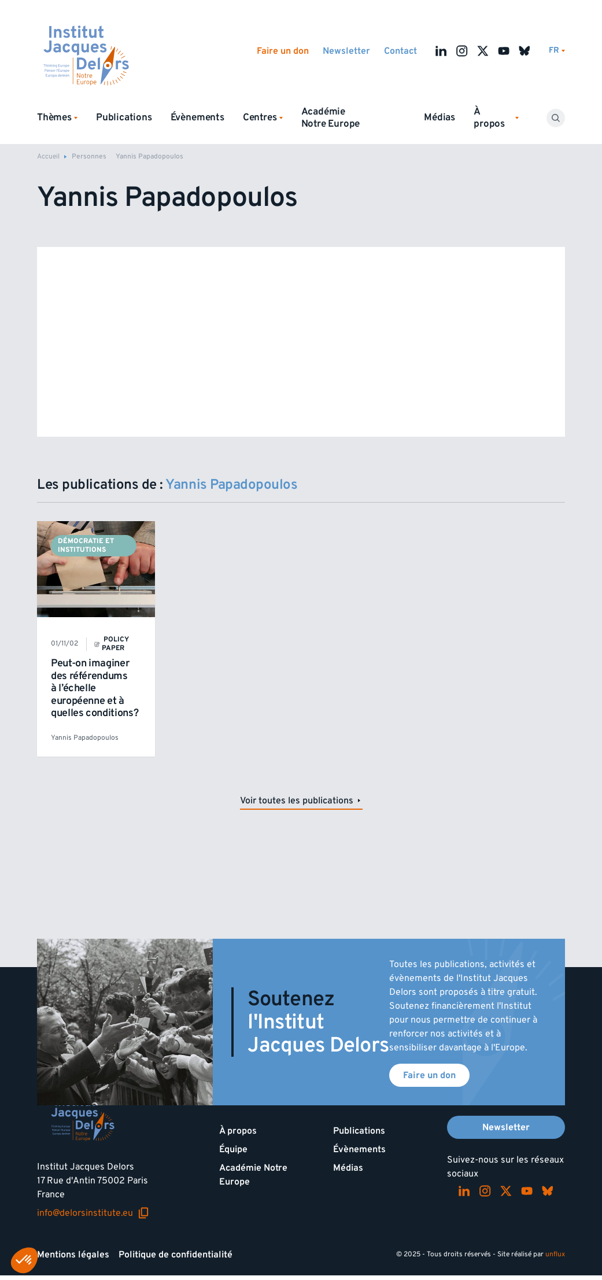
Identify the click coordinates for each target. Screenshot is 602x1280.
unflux (555, 1254)
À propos (238, 1130)
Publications (124, 117)
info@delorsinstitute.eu (93, 1213)
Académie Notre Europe (330, 118)
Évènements (197, 117)
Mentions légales (73, 1254)
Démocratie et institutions (86, 545)
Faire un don (283, 51)
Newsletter (346, 51)
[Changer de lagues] (557, 50)
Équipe (233, 1149)
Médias (439, 117)
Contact (400, 51)
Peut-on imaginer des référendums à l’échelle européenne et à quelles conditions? (94, 688)
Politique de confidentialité (175, 1254)
